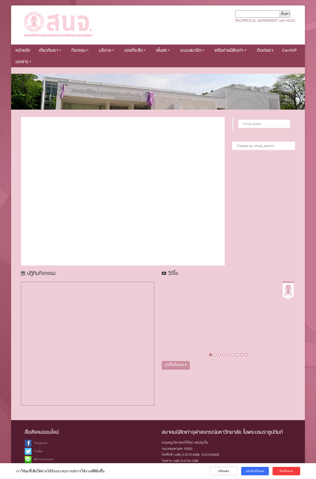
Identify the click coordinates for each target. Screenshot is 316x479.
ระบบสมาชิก (192, 50)
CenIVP (289, 50)
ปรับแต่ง (223, 471)
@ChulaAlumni (44, 459)
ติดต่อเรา (265, 50)
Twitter (38, 451)
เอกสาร (23, 62)
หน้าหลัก (23, 50)
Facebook (40, 443)
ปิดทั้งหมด (286, 471)
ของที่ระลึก (135, 50)
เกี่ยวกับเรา (50, 50)
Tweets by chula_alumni (255, 145)
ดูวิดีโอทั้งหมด (176, 365)
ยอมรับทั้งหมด (255, 471)
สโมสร (163, 50)
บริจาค (106, 50)
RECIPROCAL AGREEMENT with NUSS (265, 20)
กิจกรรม (80, 50)
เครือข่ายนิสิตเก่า (230, 50)
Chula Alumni (252, 124)
